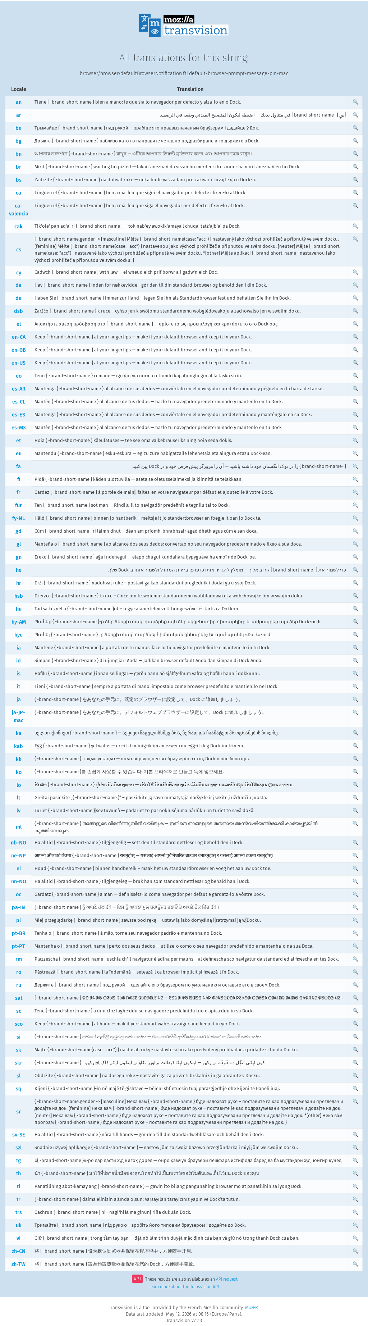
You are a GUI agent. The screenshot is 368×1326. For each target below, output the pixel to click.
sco (19, 1024)
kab (18, 746)
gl (19, 544)
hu (19, 609)
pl (18, 920)
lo (19, 785)
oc (18, 895)
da (18, 285)
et (18, 441)
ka (19, 733)
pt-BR (19, 933)
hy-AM (19, 622)
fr (18, 492)
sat (18, 998)
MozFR (251, 1307)
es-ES (18, 415)
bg (18, 141)
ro (18, 972)
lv (18, 811)
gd (18, 531)
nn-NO (18, 882)
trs (18, 1212)
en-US (19, 363)
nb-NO (18, 843)
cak (18, 227)
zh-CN (19, 1251)
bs (19, 180)
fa (18, 467)
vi (18, 1238)
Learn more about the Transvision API (183, 1286)
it (18, 687)
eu (19, 454)
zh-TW (19, 1264)
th (18, 1174)
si (18, 1037)
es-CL (18, 402)
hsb (18, 596)
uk (19, 1225)
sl (18, 1076)
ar (18, 115)
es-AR (19, 389)
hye (18, 635)
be (18, 128)
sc (18, 1011)
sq (19, 1089)
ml (19, 827)
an (19, 102)
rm (18, 959)
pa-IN (18, 907)
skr (18, 1063)
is (18, 674)
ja (19, 700)
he (19, 570)
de (18, 298)
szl (18, 1148)
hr (18, 583)
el (19, 324)
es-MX (19, 428)
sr (18, 1112)
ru (18, 985)
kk (19, 759)
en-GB (19, 350)
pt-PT (18, 946)
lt (18, 798)
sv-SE (18, 1135)
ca (18, 193)
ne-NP (18, 856)
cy (18, 273)
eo (19, 376)
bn (18, 154)
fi (18, 480)
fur (18, 505)
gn (19, 557)
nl (19, 869)
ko (19, 772)
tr (18, 1200)
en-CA (19, 337)
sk (18, 1050)
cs (18, 250)
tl (18, 1187)
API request (227, 1279)
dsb (18, 311)
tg (18, 1161)
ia (19, 648)
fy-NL (18, 518)
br (18, 167)
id (18, 661)
